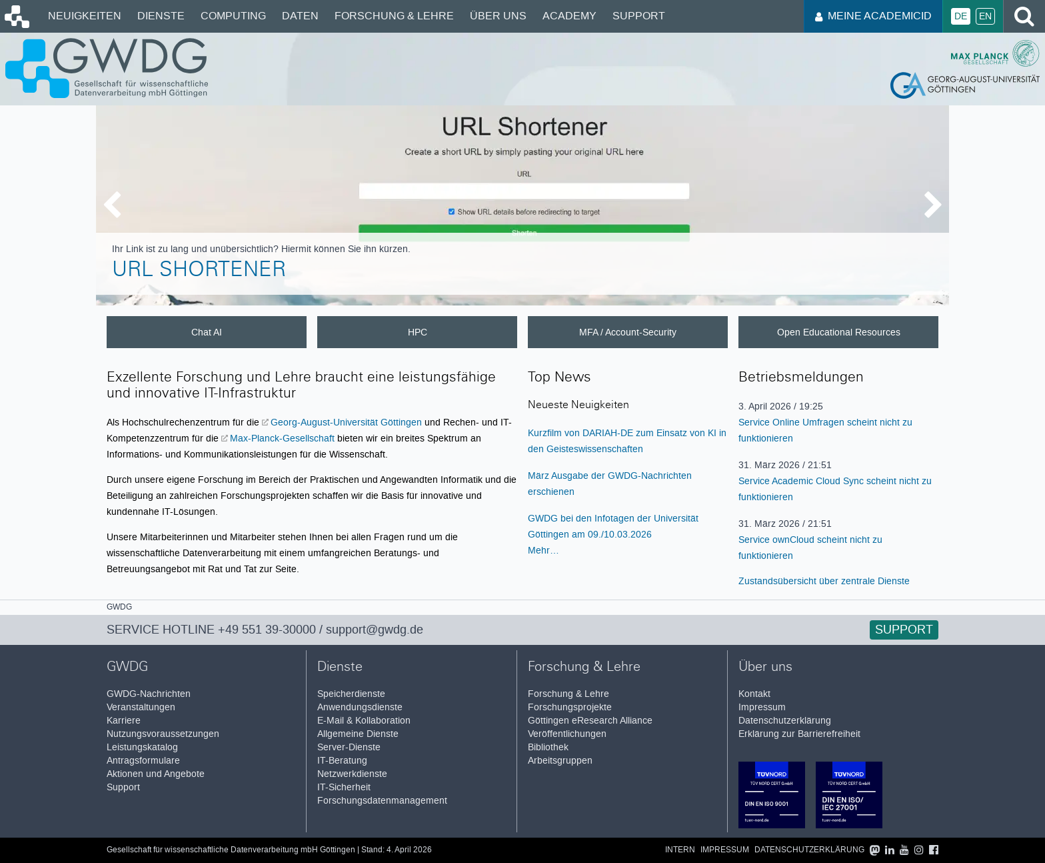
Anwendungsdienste (360, 707)
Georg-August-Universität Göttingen (348, 422)
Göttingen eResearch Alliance (590, 721)
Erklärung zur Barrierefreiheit (799, 734)
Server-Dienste (349, 747)
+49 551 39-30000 (267, 629)
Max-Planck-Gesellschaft (283, 438)
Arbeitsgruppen (560, 761)
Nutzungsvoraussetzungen (163, 734)
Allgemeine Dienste (358, 734)
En (985, 16)
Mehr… (543, 550)
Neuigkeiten (84, 15)
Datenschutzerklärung (784, 721)
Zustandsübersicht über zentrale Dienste (824, 581)
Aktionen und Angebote (156, 774)
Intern (680, 850)
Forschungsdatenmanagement (382, 801)
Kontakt (754, 694)
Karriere (124, 721)
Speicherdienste (351, 694)
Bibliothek (548, 747)
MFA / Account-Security (627, 332)
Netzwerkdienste (352, 774)
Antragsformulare (143, 761)
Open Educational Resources (838, 332)
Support (638, 15)
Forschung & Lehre (394, 15)
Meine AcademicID (873, 15)
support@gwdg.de (374, 629)
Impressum (762, 707)
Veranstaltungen (141, 707)
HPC (417, 332)
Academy (569, 15)
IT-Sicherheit (344, 787)
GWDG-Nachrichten (149, 694)
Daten (300, 15)
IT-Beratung (342, 761)
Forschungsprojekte (570, 707)
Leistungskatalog (142, 747)
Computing (233, 15)
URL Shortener (199, 271)
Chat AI (206, 332)
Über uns (498, 15)
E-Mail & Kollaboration (364, 721)
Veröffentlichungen (567, 734)
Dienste (161, 15)
